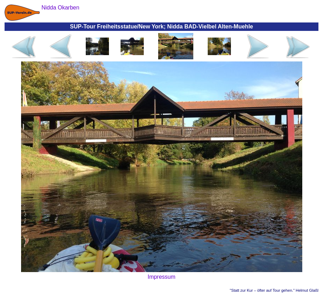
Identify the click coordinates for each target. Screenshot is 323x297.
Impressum (161, 277)
